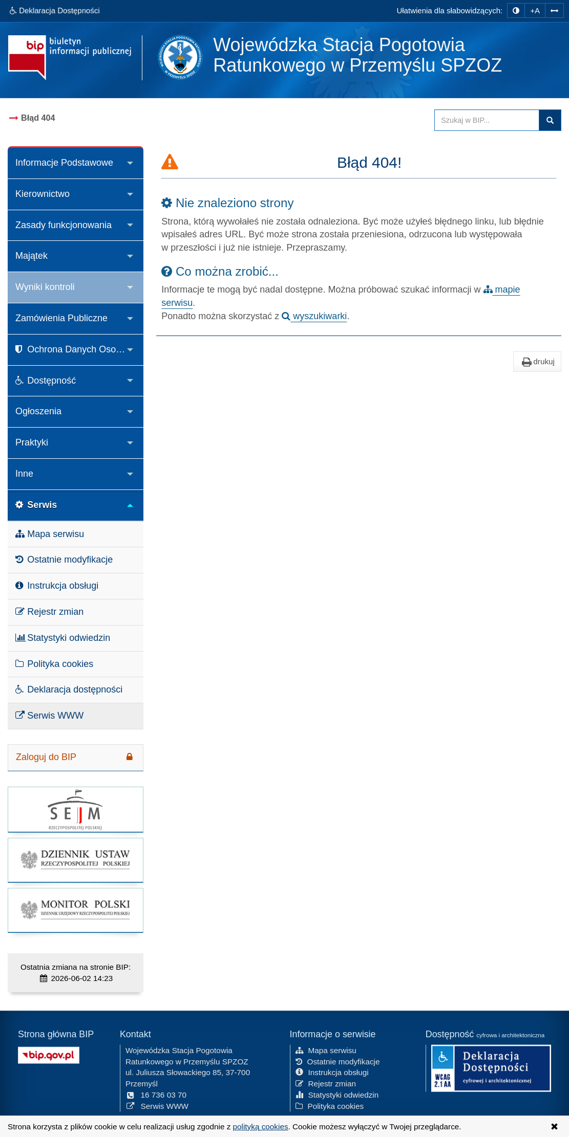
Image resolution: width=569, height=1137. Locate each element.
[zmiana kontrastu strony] (516, 10)
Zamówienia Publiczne (61, 318)
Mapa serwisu (49, 534)
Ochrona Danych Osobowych (79, 349)
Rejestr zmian (49, 612)
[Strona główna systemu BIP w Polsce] (48, 1053)
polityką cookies (260, 1126)
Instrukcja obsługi (56, 586)
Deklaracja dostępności (68, 689)
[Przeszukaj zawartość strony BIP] (486, 120)
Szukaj (550, 120)
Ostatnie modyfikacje (64, 559)
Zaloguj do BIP (75, 757)
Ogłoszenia (38, 411)
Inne (24, 474)
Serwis (36, 505)
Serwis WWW (49, 715)
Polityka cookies (54, 664)
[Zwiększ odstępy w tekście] (554, 10)
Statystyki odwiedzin (62, 638)
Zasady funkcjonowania (63, 225)
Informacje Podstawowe (64, 163)
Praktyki (31, 442)
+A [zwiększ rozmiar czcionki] (535, 10)
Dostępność (45, 380)
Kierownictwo (42, 194)
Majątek (31, 256)
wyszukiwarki (314, 316)
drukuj (537, 361)
